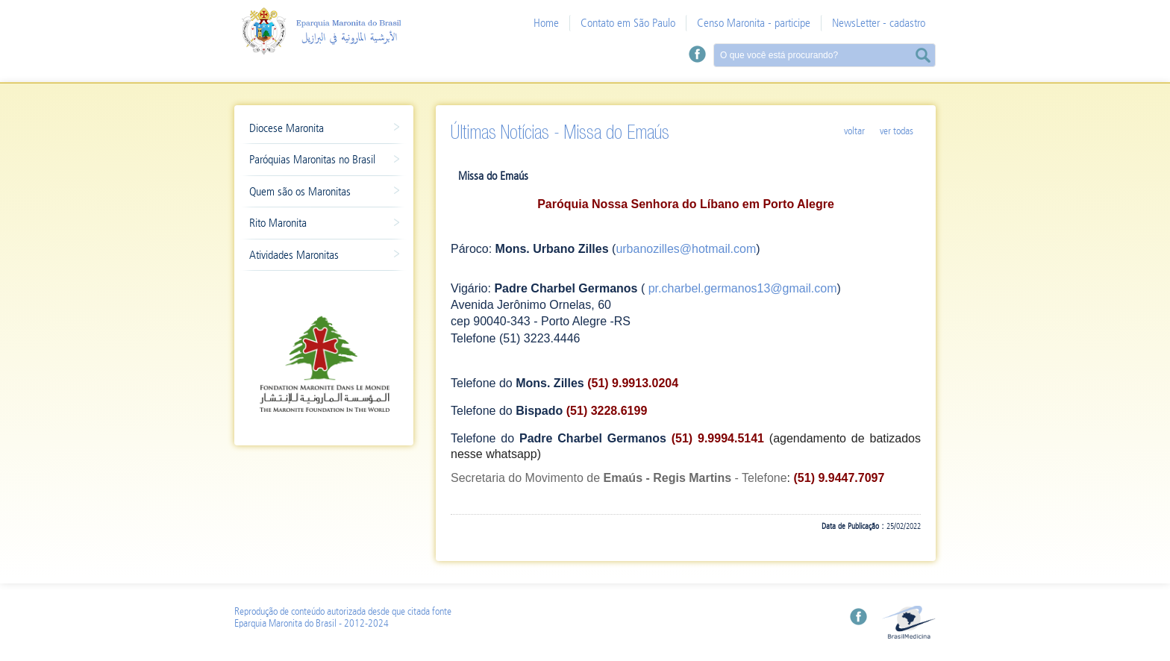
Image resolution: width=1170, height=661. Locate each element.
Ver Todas (896, 131)
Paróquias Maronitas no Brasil (316, 161)
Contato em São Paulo (628, 23)
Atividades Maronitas (316, 256)
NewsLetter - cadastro (878, 23)
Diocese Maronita (316, 129)
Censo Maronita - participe (753, 23)
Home (546, 23)
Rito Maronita (316, 224)
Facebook (697, 54)
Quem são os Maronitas (316, 193)
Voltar (854, 131)
